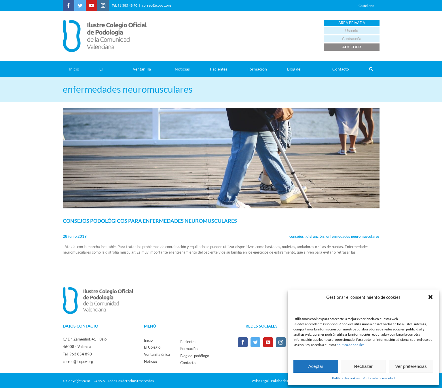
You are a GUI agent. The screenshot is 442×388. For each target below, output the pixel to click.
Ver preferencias (411, 366)
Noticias (151, 361)
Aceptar (315, 366)
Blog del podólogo (194, 355)
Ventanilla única (157, 354)
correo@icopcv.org (156, 5)
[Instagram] (281, 342)
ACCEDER (351, 47)
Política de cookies (346, 378)
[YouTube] (268, 342)
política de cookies (350, 345)
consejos (297, 236)
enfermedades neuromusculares (353, 236)
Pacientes (188, 341)
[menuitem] (78, 69)
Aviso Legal (260, 381)
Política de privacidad (379, 378)
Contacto (188, 362)
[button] (430, 297)
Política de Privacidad (287, 381)
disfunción (315, 236)
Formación (189, 348)
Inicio (148, 340)
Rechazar (363, 366)
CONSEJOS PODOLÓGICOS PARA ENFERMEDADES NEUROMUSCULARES (150, 221)
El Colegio (152, 347)
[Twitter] (255, 342)
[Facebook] (243, 342)
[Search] (371, 69)
